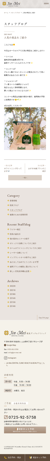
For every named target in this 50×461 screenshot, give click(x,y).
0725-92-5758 (22, 417)
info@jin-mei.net (14, 353)
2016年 (13, 298)
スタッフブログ (15, 12)
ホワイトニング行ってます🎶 (13, 168)
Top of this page (44, 317)
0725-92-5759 (12, 349)
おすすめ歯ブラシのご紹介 (36, 168)
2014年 (13, 306)
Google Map (11, 345)
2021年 (13, 290)
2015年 (13, 302)
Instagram (12, 358)
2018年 (13, 294)
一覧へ (25, 178)
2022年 (13, 286)
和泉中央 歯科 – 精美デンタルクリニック (11, 4)
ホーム (6, 12)
